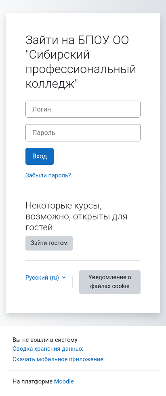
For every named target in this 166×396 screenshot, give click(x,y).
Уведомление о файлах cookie (109, 282)
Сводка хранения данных (48, 348)
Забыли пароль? (48, 175)
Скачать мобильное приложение (58, 359)
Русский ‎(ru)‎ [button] (43, 277)
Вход (39, 156)
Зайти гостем (49, 242)
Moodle (64, 381)
